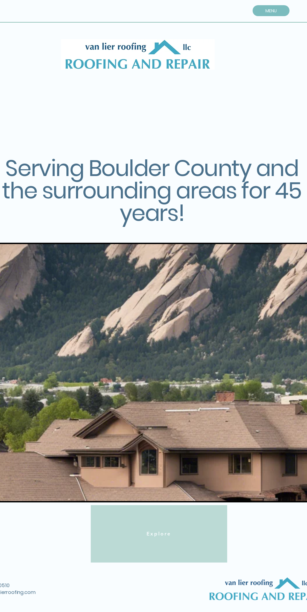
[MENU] (271, 10)
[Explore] (159, 534)
